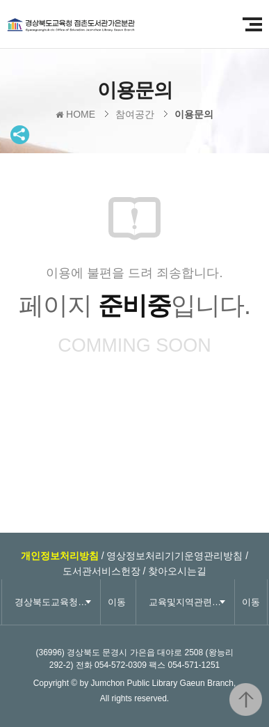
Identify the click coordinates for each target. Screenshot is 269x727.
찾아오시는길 (177, 571)
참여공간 (134, 114)
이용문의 (193, 114)
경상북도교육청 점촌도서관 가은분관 (87, 24)
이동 (117, 602)
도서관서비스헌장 (101, 571)
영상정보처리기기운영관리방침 (174, 555)
